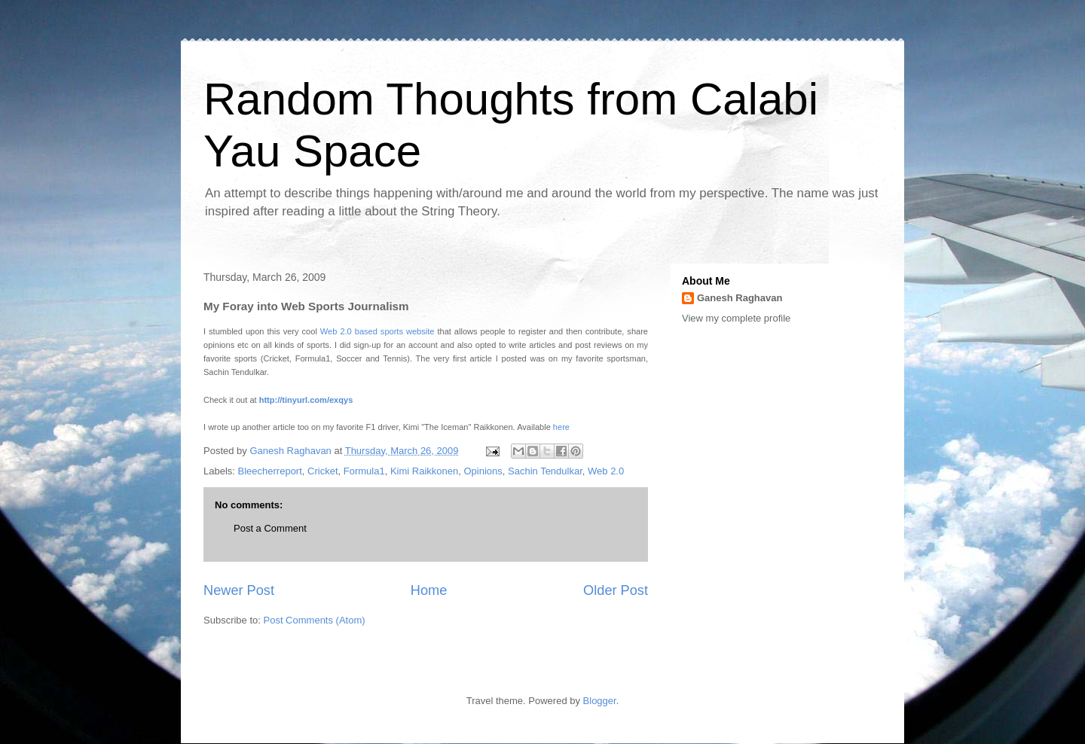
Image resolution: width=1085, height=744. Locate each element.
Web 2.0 (606, 471)
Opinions (482, 471)
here (561, 426)
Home (429, 590)
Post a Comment (270, 528)
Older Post (615, 590)
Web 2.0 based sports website (377, 331)
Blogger (599, 700)
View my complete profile (736, 318)
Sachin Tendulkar (545, 471)
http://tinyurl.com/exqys (306, 399)
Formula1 (364, 471)
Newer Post (238, 590)
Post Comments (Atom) (314, 620)
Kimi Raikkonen (424, 471)
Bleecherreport (270, 471)
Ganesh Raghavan (739, 297)
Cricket (322, 471)
